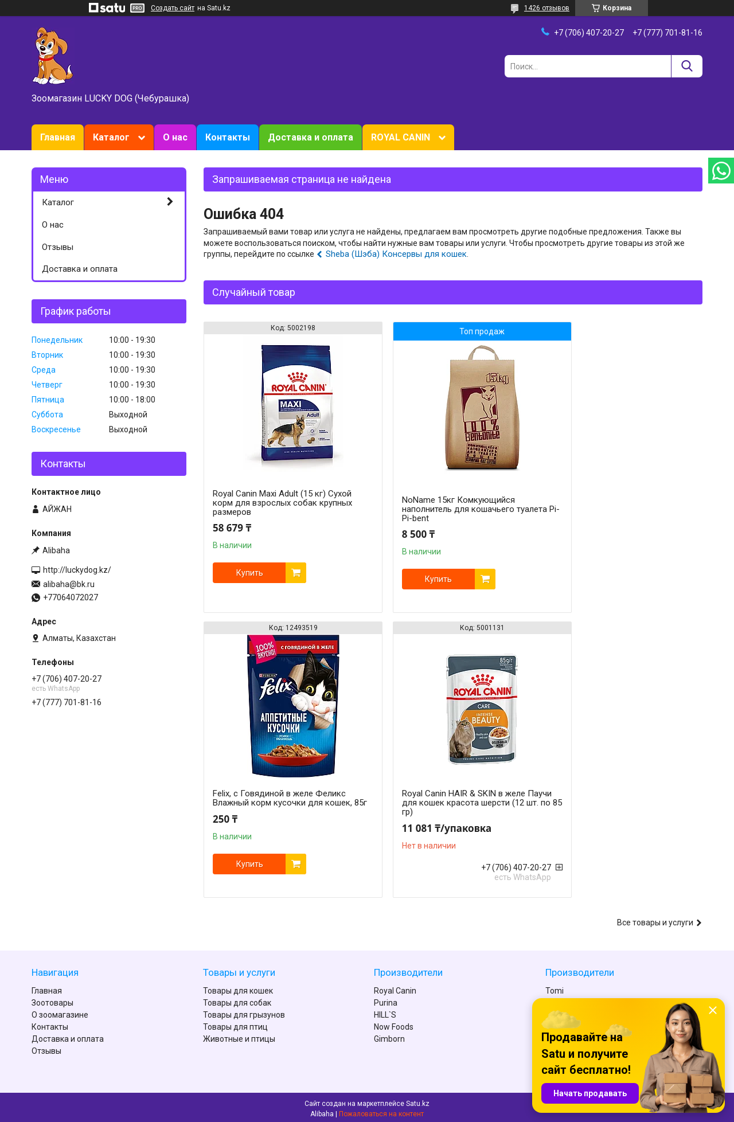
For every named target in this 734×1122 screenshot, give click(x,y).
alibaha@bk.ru (69, 584)
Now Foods (393, 1024)
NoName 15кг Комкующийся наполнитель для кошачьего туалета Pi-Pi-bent (438, 509)
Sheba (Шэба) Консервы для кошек (396, 254)
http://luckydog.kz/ (77, 569)
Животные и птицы (239, 1036)
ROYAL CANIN (400, 137)
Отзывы (57, 247)
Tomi (554, 987)
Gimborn (389, 1036)
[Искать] (686, 66)
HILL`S (385, 1012)
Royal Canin (395, 987)
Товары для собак (237, 999)
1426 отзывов (546, 8)
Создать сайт (172, 8)
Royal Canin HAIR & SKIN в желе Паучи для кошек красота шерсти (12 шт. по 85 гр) (280, 802)
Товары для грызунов (244, 1012)
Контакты (227, 137)
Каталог (111, 137)
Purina (385, 999)
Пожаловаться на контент (381, 1111)
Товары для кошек (238, 987)
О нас (175, 137)
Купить (249, 572)
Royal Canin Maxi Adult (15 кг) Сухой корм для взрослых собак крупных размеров (282, 503)
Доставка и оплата (310, 137)
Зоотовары (52, 999)
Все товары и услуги (655, 919)
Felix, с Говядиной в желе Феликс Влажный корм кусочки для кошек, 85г (621, 503)
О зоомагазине (60, 1012)
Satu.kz (418, 1101)
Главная (57, 137)
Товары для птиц (235, 1024)
